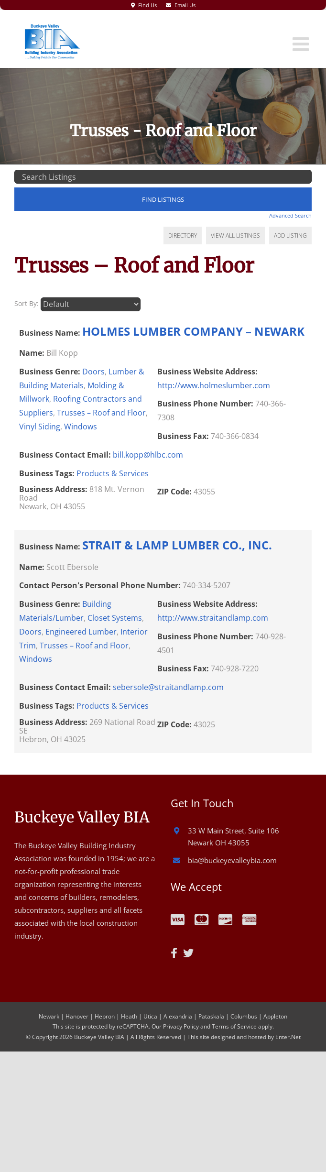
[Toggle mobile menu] (302, 44)
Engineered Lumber (81, 631)
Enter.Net (288, 1037)
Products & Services (112, 473)
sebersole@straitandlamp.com (168, 687)
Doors (93, 371)
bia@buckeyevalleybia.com (232, 860)
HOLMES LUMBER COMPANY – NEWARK (193, 331)
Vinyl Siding (39, 427)
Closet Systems (114, 618)
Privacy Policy (181, 1027)
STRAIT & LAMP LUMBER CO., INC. (177, 545)
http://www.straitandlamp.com (212, 618)
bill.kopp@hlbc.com (148, 454)
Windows (80, 427)
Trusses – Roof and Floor (101, 413)
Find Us (147, 5)
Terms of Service (234, 1027)
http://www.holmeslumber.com (213, 385)
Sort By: (26, 303)
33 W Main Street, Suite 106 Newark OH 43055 (233, 837)
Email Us (185, 5)
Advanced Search (290, 215)
